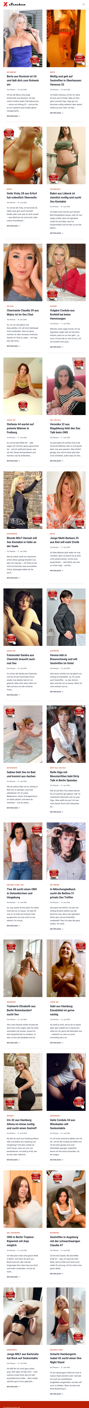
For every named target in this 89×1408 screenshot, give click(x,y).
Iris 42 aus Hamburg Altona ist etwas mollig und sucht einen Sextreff (22, 1118)
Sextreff (53, 305)
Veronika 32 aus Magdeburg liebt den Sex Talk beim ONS (64, 426)
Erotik (52, 72)
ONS (51, 418)
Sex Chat (10, 305)
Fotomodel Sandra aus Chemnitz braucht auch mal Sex (22, 655)
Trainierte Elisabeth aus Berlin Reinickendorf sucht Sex (22, 1005)
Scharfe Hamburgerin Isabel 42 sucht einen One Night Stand (65, 1347)
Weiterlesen (13, 115)
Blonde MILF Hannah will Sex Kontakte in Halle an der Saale (21, 539)
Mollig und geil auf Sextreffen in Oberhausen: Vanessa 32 (65, 80)
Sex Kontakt (11, 72)
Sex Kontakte (55, 188)
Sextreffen (54, 647)
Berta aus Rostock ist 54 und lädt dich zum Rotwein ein (22, 80)
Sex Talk (57, 418)
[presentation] (22, 38)
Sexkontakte (55, 1110)
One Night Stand (13, 880)
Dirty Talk (54, 764)
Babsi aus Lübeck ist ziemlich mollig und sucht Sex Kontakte (65, 196)
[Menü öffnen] (84, 4)
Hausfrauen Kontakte (51, 1402)
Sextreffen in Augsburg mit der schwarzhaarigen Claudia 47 (65, 1234)
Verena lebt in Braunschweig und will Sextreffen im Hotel (63, 655)
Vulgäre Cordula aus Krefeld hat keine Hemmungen (61, 313)
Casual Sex (11, 418)
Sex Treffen (54, 880)
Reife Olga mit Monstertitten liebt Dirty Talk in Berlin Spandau (64, 772)
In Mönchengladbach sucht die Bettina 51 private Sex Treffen (65, 888)
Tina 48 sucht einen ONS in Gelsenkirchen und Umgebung (22, 888)
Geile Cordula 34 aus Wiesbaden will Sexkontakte (62, 1118)
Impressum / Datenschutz (73, 1402)
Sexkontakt (11, 997)
